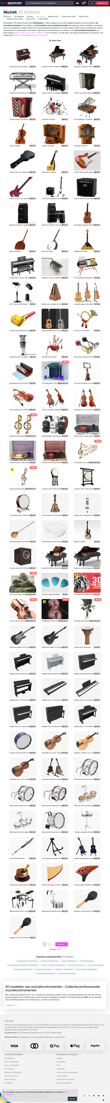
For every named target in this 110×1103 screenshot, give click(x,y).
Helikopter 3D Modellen (63, 969)
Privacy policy (62, 1076)
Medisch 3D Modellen (43, 969)
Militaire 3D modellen (39, 35)
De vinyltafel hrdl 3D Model (83, 278)
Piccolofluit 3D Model (17, 858)
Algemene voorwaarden (66, 1079)
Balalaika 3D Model (80, 251)
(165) (68, 16)
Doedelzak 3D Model (49, 357)
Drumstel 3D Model (48, 119)
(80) (53, 16)
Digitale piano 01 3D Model (83, 726)
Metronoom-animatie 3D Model (52, 304)
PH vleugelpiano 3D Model (83, 119)
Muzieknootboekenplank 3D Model (22, 436)
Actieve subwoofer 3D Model (20, 568)
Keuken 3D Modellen (68, 961)
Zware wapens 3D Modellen (86, 969)
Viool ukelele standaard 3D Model (53, 858)
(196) (14, 19)
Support (60, 1058)
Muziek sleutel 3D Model (18, 489)
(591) (43, 19)
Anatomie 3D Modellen (66, 973)
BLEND (28, 33)
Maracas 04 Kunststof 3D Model (85, 911)
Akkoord (72, 1099)
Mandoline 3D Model (49, 172)
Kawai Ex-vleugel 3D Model (83, 67)
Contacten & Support (67, 1054)
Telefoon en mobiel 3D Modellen (52, 965)
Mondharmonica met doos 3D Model (22, 383)
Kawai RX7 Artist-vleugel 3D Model (54, 67)
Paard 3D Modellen (86, 961)
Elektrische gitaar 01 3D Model (52, 647)
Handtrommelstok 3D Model (19, 542)
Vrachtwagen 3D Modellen (44, 973)
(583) (83, 16)
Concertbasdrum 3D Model (19, 515)
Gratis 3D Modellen (12, 1065)
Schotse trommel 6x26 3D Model (21, 753)
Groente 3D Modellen (75, 965)
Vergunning (61, 1069)
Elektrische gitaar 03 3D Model (20, 647)
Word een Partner (11, 1076)
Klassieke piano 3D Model (19, 67)
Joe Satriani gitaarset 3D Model (53, 199)
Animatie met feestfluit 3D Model (21, 331)
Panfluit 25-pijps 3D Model (51, 885)
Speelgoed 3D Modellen (23, 969)
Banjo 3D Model (15, 251)
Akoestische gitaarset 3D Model (85, 225)
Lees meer (12, 1005)
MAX (18, 33)
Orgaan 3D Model (48, 146)
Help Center (61, 1062)
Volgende (61, 944)
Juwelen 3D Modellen (94, 965)
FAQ (58, 1065)
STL (36, 33)
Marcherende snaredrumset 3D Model (55, 911)
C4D (22, 33)
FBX (33, 33)
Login (92, 3)
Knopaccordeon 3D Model (19, 119)
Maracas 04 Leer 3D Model (19, 938)
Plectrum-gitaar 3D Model (51, 594)
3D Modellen (9, 1058)
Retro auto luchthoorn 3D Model (85, 357)
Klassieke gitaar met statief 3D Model (87, 304)
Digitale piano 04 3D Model (51, 700)
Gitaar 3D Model (79, 542)
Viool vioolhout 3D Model (18, 621)
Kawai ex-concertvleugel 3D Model (86, 568)
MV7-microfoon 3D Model (18, 304)
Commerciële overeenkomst (67, 1072)
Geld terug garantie (64, 1083)
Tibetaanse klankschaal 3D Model (21, 885)
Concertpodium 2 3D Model (51, 383)
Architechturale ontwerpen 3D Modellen (22, 965)
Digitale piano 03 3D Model (83, 700)
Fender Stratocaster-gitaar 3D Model (87, 172)
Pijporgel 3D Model (80, 146)
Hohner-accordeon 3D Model (84, 93)
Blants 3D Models (20, 35)
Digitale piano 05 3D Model (19, 700)
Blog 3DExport (10, 1079)
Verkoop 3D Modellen (13, 1072)
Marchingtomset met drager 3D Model (23, 832)
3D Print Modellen (11, 1062)
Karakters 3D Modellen (49, 961)
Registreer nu (102, 3)
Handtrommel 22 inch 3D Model (52, 542)
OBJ (43, 33)
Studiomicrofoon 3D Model (19, 357)
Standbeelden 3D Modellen (27, 961)
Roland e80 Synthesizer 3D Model (22, 93)
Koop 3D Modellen (14, 1054)
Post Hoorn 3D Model (81, 331)
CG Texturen (9, 1069)
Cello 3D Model (15, 146)
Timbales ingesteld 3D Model (84, 832)
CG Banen (8, 1083)
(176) (30, 19)
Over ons (9, 1021)
